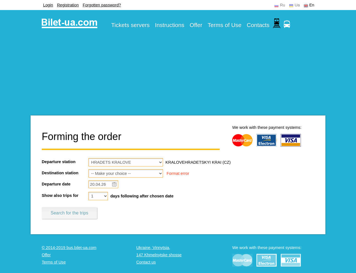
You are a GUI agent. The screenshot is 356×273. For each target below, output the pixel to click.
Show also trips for (60, 195)
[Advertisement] (178, 76)
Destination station (60, 173)
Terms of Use (225, 25)
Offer (196, 25)
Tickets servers (130, 25)
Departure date (56, 184)
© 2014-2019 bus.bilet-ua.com (69, 247)
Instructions (169, 25)
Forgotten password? (102, 5)
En (311, 5)
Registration (68, 5)
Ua (297, 5)
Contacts (258, 25)
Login (48, 5)
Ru (282, 5)
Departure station (58, 162)
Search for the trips (69, 213)
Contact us (146, 262)
